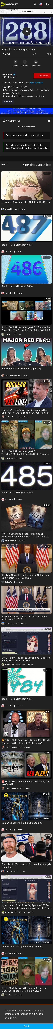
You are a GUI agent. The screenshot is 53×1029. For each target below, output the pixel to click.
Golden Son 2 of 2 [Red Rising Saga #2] (22, 822)
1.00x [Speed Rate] (28, 43)
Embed (25, 63)
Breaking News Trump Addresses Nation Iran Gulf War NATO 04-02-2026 (25, 576)
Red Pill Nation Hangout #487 (17, 244)
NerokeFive (8, 74)
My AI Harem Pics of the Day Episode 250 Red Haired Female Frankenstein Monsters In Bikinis (26, 907)
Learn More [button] (11, 1018)
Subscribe (42, 76)
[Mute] (40, 42)
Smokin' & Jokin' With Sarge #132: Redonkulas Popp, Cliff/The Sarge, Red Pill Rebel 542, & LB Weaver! (25, 330)
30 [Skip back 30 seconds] (31, 42)
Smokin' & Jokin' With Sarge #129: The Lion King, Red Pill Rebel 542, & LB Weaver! (24, 989)
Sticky (26, 165)
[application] (26, 31)
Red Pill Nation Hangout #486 (17, 286)
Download (36, 63)
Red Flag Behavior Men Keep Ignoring (21, 368)
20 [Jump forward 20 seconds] (36, 42)
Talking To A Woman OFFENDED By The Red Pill (26, 202)
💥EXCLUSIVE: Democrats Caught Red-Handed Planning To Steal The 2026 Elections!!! (26, 741)
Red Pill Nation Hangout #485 (17, 492)
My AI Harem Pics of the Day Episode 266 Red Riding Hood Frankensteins (25, 659)
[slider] (15, 42)
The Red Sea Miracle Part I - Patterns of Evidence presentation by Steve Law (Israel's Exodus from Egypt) (24, 536)
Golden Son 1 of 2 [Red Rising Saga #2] (22, 946)
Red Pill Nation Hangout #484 (17, 698)
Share (15, 63)
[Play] (3, 42)
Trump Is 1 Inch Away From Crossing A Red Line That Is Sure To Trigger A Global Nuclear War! (25, 413)
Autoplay (40, 165)
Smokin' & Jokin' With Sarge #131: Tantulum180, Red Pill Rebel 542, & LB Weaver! (25, 452)
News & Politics (36, 83)
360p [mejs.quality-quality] (45, 43)
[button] (41, 4)
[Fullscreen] (49, 42)
